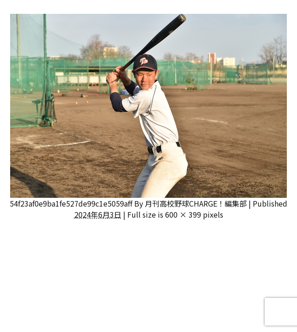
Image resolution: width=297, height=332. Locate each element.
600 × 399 (183, 214)
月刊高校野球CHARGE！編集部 (196, 203)
